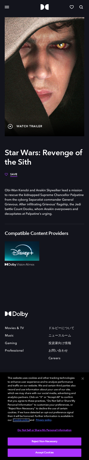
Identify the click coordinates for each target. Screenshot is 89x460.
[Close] (82, 378)
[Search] (81, 7)
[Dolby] (44, 7)
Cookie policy (21, 420)
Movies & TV (14, 328)
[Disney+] (22, 251)
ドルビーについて (61, 328)
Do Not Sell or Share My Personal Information (44, 430)
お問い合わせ (58, 350)
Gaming (11, 343)
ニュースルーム (60, 335)
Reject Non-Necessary (45, 441)
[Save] (11, 175)
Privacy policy (43, 420)
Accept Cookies (44, 452)
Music (9, 335)
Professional (14, 350)
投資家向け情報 (60, 343)
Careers (55, 358)
